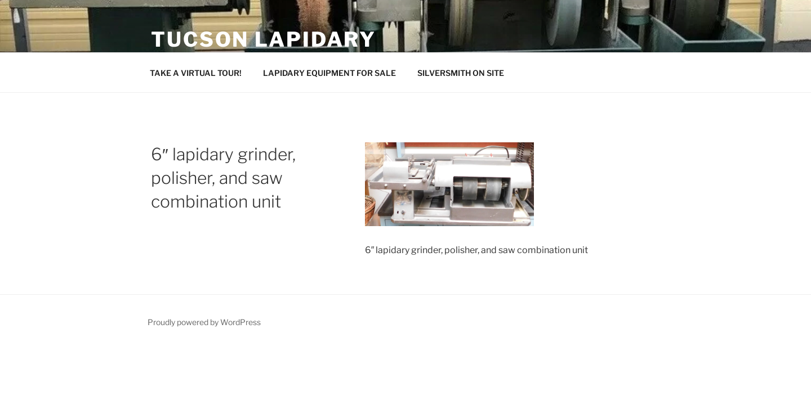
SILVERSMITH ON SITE (460, 73)
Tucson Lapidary (263, 39)
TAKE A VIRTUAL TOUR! (196, 73)
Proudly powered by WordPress (204, 322)
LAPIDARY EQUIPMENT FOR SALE (329, 73)
